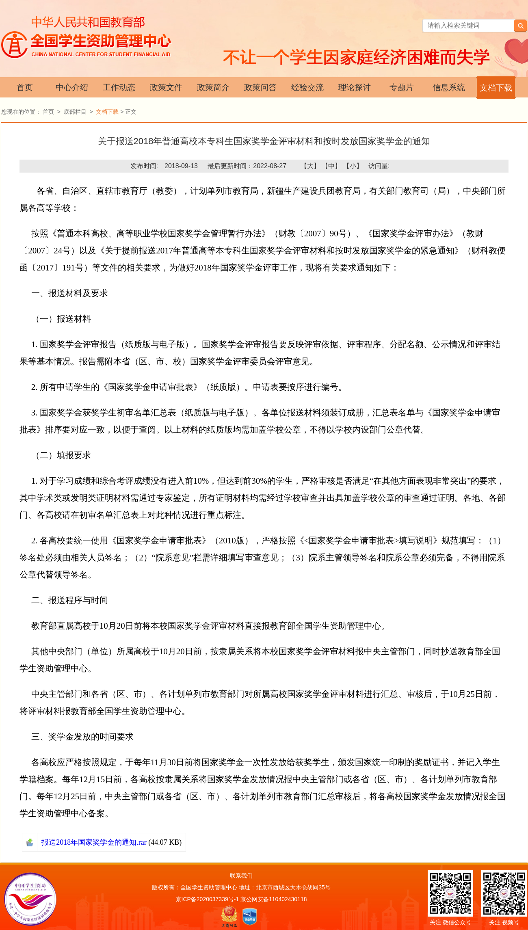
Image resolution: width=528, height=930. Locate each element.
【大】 (310, 165)
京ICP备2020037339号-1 (207, 899)
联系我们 (241, 875)
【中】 (331, 165)
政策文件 (166, 87)
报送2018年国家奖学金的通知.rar (93, 842)
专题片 (402, 87)
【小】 (353, 165)
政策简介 (213, 87)
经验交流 (307, 87)
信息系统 (449, 87)
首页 (25, 87)
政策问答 (260, 87)
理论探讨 (354, 87)
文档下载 (496, 87)
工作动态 (119, 87)
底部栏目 (75, 111)
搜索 (520, 25)
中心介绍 (72, 87)
